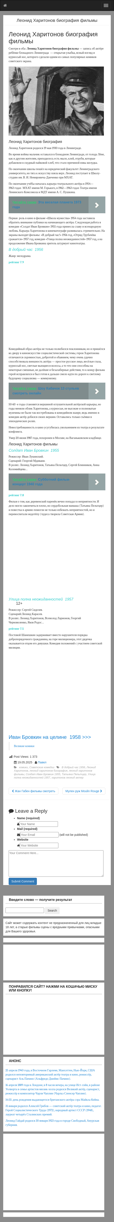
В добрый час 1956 (73, 767)
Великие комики (24, 746)
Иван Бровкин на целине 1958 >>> (50, 737)
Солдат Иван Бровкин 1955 (43, 774)
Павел (42, 762)
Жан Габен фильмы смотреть (33, 791)
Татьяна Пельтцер (74, 774)
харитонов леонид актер (68, 777)
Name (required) (28, 818)
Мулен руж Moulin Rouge (84, 791)
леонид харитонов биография (48, 770)
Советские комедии (41, 767)
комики (23, 767)
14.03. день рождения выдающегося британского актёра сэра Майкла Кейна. (52, 1100)
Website (22, 839)
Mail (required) (27, 829)
